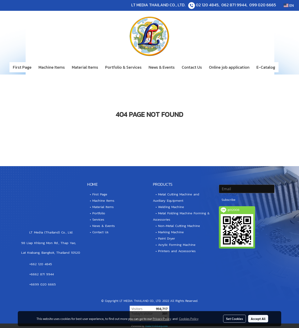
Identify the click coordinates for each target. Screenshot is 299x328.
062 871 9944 (234, 5)
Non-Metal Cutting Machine (179, 225)
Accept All (258, 319)
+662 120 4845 (40, 264)
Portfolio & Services (123, 67)
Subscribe (228, 199)
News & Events (162, 67)
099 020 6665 (262, 5)
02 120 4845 (207, 5)
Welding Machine (171, 206)
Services (98, 219)
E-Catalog (265, 67)
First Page (22, 67)
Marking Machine (171, 232)
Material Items (85, 67)
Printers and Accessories (177, 250)
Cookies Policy (188, 319)
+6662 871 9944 (41, 274)
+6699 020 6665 (42, 284)
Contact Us (192, 67)
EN (289, 5)
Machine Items (52, 67)
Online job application (229, 67)
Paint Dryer (166, 238)
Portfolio (98, 213)
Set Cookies (234, 319)
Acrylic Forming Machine (176, 244)
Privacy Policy (162, 319)
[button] (285, 67)
